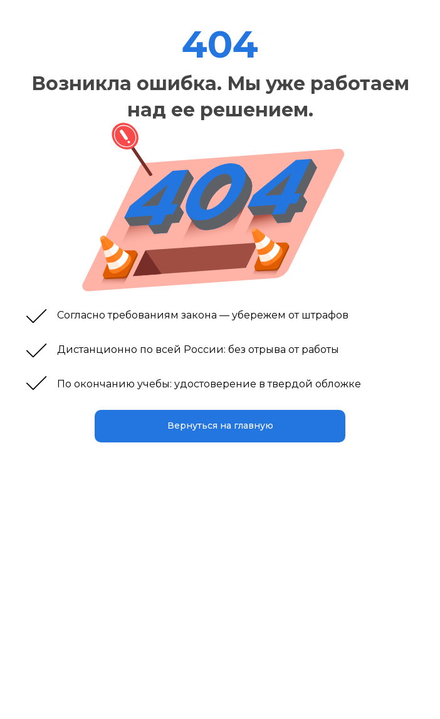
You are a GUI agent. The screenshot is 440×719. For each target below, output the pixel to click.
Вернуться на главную (220, 425)
